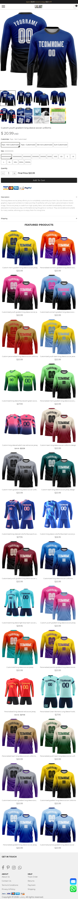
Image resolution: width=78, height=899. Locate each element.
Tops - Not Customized (10, 145)
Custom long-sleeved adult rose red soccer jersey (20, 445)
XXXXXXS (27, 156)
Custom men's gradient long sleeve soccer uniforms (20, 490)
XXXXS (43, 156)
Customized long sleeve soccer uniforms (58, 578)
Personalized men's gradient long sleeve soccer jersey (58, 401)
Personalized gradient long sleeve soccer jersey (20, 845)
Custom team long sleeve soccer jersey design (58, 490)
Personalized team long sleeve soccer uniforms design (20, 756)
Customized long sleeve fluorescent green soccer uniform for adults (20, 401)
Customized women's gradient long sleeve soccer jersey (58, 312)
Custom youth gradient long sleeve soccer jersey (58, 623)
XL (10, 162)
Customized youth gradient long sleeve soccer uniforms (20, 578)
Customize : (13, 139)
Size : (7, 151)
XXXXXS (35, 156)
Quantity (4, 168)
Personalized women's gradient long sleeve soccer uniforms (58, 268)
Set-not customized (44, 145)
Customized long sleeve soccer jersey (19, 667)
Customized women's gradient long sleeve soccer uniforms (20, 800)
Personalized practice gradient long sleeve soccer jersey (58, 667)
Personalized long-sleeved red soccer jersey (20, 712)
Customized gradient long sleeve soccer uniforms (58, 800)
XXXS (49, 156)
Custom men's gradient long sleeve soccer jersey (20, 268)
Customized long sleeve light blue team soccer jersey (20, 623)
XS (61, 156)
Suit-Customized (60, 145)
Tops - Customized (28, 145)
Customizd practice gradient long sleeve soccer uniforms (58, 845)
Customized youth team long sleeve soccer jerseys (58, 356)
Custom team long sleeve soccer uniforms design (58, 445)
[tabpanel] (39, 50)
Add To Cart (39, 180)
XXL (15, 162)
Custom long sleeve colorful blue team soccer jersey (58, 534)
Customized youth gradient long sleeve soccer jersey (20, 312)
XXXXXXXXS (7, 157)
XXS (55, 156)
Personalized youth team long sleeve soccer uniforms (58, 756)
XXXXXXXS (17, 156)
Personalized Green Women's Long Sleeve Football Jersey (58, 712)
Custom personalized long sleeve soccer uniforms (20, 356)
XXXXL (28, 162)
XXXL (21, 162)
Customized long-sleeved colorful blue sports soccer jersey (20, 534)
